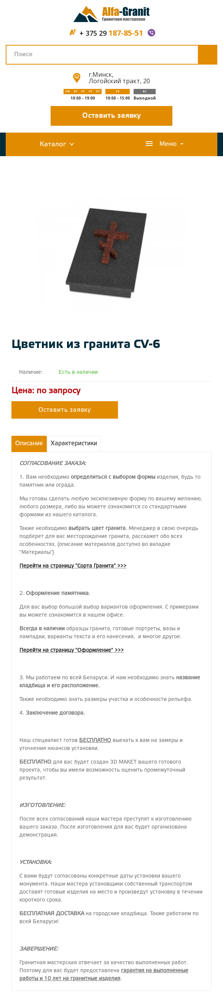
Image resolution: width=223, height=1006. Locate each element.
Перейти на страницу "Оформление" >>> (71, 650)
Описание (29, 443)
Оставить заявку (111, 116)
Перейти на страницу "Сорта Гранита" (67, 566)
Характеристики (74, 443)
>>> (121, 566)
